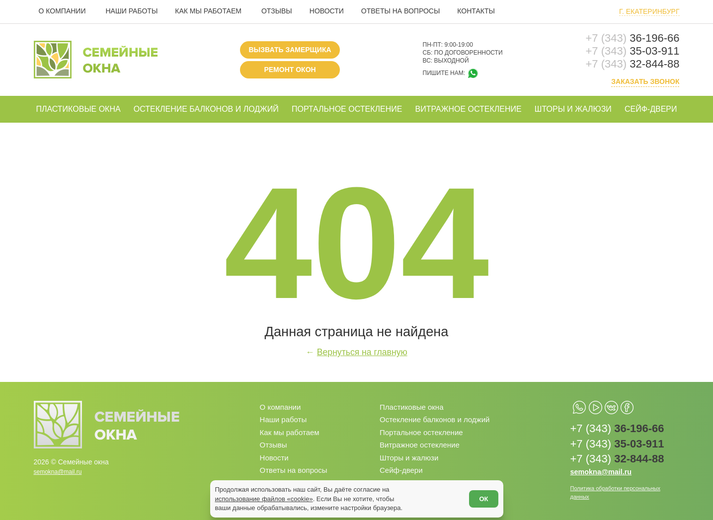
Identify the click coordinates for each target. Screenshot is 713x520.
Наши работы (131, 11)
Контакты (476, 11)
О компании (62, 11)
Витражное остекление (468, 109)
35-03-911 (633, 51)
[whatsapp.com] (584, 404)
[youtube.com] (606, 404)
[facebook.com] (651, 404)
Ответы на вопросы (400, 11)
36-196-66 (633, 38)
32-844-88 (633, 64)
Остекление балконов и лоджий (206, 109)
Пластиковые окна (78, 109)
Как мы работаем (208, 11)
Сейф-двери (651, 109)
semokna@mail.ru (62, 466)
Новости (327, 11)
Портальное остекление (347, 109)
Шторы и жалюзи (573, 109)
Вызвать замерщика (289, 50)
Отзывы (276, 11)
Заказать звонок (645, 81)
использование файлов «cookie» (269, 494)
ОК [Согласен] (478, 494)
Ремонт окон (290, 70)
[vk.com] (628, 404)
